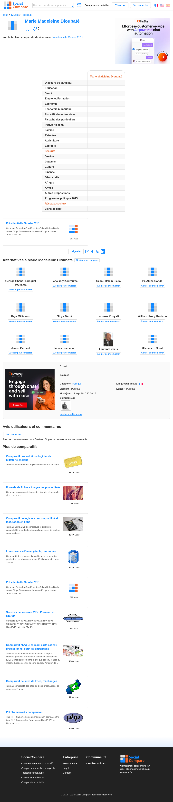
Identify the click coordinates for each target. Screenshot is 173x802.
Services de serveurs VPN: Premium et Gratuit (30, 614)
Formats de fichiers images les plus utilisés (33, 487)
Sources (64, 375)
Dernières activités (96, 763)
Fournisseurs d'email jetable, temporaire (31, 551)
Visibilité (64, 388)
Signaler (76, 251)
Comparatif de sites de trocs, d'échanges (31, 681)
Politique (27, 14)
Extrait (63, 366)
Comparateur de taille (97, 5)
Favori (27, 29)
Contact (67, 772)
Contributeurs (67, 398)
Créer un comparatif (79, 5)
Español (168, 5)
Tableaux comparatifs (32, 772)
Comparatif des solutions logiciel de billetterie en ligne (28, 458)
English (162, 5)
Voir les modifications (71, 414)
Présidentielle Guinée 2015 (67, 37)
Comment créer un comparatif (36, 763)
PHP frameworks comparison (24, 712)
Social (136, 759)
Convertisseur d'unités (33, 777)
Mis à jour (65, 393)
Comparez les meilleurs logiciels (38, 768)
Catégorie (65, 383)
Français (156, 5)
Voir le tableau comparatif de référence (27, 37)
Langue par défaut (126, 383)
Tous (5, 14)
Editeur (120, 388)
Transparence (70, 763)
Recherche (71, 5)
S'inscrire (120, 5)
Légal (66, 768)
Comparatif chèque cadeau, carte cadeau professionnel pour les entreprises (31, 647)
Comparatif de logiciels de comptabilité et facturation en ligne (32, 520)
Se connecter (140, 5)
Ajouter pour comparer (87, 260)
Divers (15, 14)
